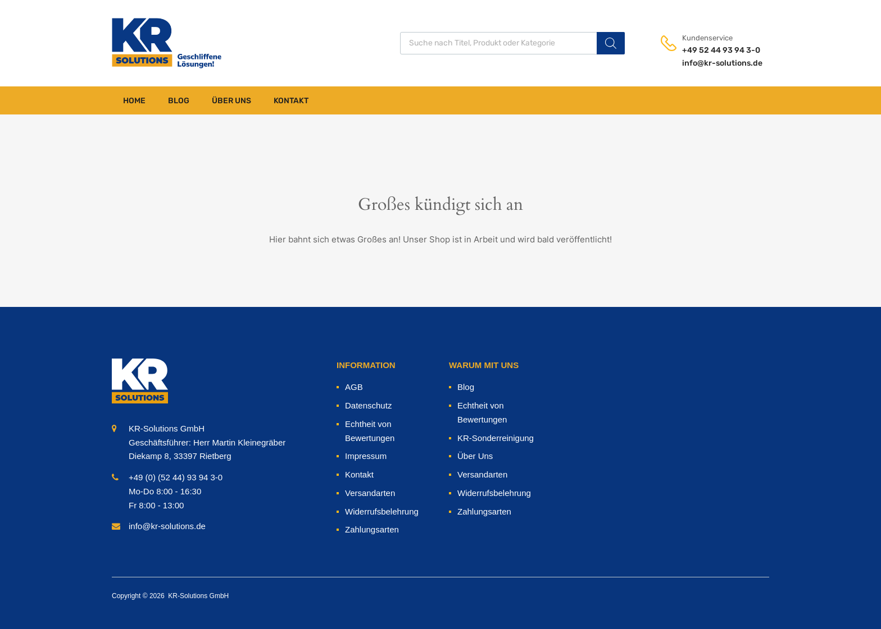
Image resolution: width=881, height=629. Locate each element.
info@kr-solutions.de (709, 63)
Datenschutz (368, 405)
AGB (354, 387)
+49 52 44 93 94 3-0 (709, 50)
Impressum (366, 456)
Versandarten (370, 493)
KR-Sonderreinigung (495, 438)
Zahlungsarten (372, 529)
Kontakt (291, 100)
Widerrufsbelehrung (382, 511)
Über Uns (231, 100)
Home (134, 100)
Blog (178, 100)
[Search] (611, 43)
